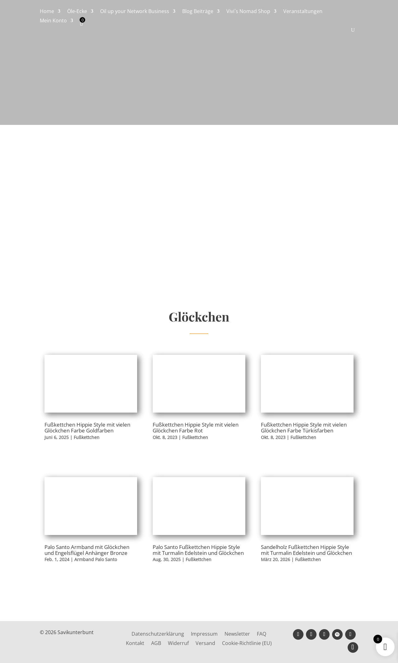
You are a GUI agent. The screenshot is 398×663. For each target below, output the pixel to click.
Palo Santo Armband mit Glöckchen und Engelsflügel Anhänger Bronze (86, 549)
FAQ (261, 634)
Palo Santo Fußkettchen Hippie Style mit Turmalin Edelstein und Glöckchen (198, 549)
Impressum (204, 634)
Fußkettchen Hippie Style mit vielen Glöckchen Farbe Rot (195, 427)
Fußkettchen (87, 437)
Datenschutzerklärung (158, 634)
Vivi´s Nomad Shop (248, 12)
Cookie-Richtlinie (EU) (247, 644)
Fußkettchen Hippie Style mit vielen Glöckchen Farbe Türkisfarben (304, 427)
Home (47, 12)
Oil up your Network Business (134, 12)
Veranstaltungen (302, 12)
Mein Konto (53, 21)
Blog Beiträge (197, 12)
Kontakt (135, 644)
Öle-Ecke (77, 12)
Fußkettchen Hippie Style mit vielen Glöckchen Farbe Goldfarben (87, 427)
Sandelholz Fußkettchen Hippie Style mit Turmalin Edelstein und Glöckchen (306, 549)
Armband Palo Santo (95, 559)
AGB (156, 644)
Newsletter (237, 634)
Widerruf (178, 644)
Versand (205, 644)
